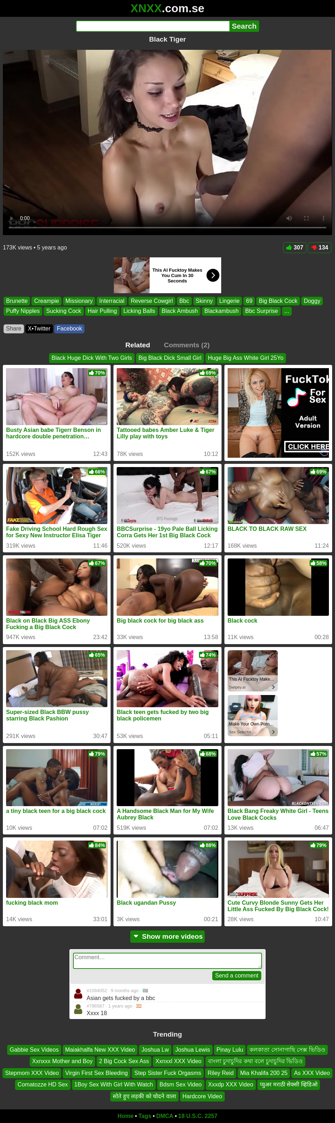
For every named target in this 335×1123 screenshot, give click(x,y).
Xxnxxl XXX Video (178, 1061)
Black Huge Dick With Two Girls (92, 358)
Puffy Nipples (23, 311)
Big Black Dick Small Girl (170, 358)
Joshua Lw (155, 1050)
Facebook (69, 328)
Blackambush (221, 311)
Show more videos (167, 936)
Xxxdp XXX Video (230, 1084)
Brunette (17, 301)
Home (125, 1116)
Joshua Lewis (192, 1050)
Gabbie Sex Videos (34, 1050)
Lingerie (229, 301)
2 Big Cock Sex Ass (124, 1061)
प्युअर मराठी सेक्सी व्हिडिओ (288, 1084)
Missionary (79, 301)
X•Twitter (39, 328)
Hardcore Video (202, 1096)
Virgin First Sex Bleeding (96, 1073)
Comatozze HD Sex (43, 1084)
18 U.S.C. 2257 (197, 1116)
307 (295, 247)
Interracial (111, 301)
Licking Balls (139, 311)
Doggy (312, 301)
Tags (145, 1116)
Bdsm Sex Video (181, 1084)
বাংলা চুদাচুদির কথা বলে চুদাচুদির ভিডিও (255, 1061)
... (287, 311)
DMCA (164, 1116)
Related (137, 345)
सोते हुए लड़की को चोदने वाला (144, 1096)
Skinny (204, 301)
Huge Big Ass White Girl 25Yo (245, 358)
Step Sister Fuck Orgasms (167, 1073)
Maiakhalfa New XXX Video (100, 1050)
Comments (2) (187, 345)
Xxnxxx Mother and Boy (62, 1061)
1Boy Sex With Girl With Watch (113, 1084)
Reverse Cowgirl (152, 301)
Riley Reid (221, 1073)
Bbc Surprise (261, 311)
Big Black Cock (278, 301)
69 (249, 301)
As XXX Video (312, 1073)
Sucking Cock (63, 311)
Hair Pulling (102, 311)
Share (13, 328)
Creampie (46, 301)
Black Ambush (180, 311)
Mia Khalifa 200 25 (264, 1073)
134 (319, 247)
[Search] (152, 26)
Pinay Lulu (230, 1050)
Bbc (184, 301)
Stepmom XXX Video (32, 1073)
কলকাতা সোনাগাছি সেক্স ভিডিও (287, 1050)
